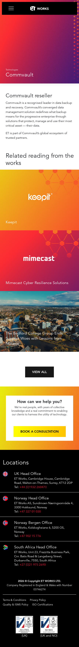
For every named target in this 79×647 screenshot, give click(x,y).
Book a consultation (39, 431)
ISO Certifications (42, 604)
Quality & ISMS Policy (15, 604)
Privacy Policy (38, 600)
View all (39, 372)
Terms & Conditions (14, 600)
